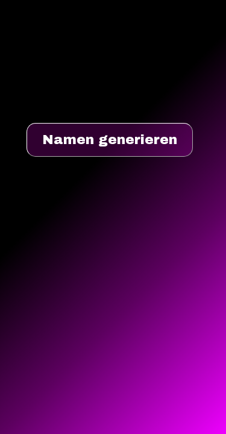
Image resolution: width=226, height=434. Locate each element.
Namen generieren (109, 140)
